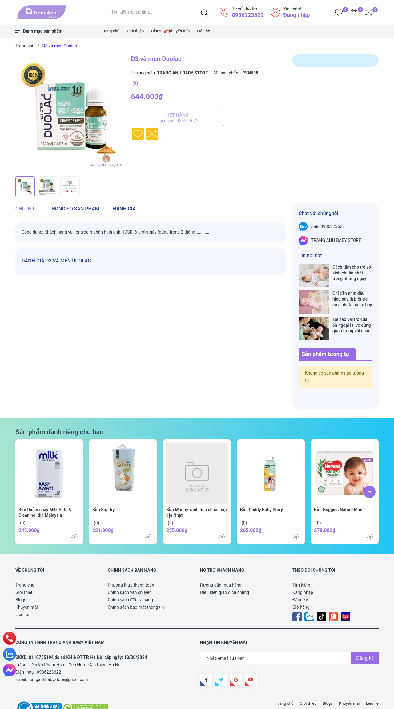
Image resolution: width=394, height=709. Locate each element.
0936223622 (247, 15)
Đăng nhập (296, 15)
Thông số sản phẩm (74, 209)
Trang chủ (110, 31)
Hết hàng (177, 117)
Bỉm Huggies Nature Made (339, 490)
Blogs (156, 31)
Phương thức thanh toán (131, 565)
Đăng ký (300, 580)
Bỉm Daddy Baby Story (261, 490)
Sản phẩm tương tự (325, 334)
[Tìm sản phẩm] (160, 12)
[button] (369, 472)
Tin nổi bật (310, 255)
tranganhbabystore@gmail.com (58, 660)
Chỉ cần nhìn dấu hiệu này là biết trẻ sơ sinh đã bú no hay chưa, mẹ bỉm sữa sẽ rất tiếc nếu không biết (352, 292)
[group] (70, 113)
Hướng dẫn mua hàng (220, 565)
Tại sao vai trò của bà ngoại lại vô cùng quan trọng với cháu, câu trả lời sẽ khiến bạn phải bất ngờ (352, 312)
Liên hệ (203, 31)
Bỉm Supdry (103, 490)
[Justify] (204, 12)
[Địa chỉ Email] (289, 639)
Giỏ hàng (300, 587)
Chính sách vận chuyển (130, 573)
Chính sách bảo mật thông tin (136, 587)
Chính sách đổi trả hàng (130, 580)
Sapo (129, 701)
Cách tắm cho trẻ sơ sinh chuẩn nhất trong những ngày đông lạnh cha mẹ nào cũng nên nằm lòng (351, 273)
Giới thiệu (135, 31)
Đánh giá (124, 209)
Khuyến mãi (179, 31)
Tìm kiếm (301, 565)
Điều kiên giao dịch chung (224, 573)
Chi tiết (25, 209)
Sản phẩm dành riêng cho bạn (59, 412)
